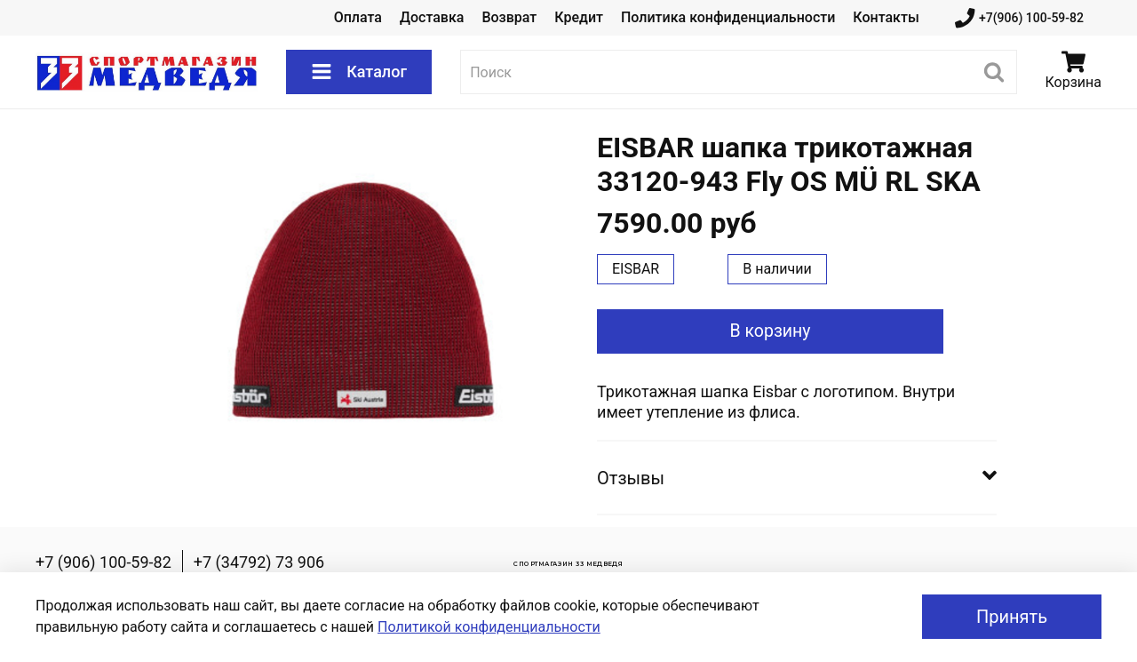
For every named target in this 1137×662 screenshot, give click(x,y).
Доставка (432, 17)
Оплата (358, 17)
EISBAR (635, 268)
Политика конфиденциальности (728, 17)
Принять (1011, 616)
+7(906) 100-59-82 (1019, 18)
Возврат (509, 17)
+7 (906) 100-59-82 (103, 562)
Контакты (885, 17)
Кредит (578, 17)
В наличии (777, 268)
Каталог (359, 72)
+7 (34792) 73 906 (259, 562)
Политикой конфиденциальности (489, 626)
